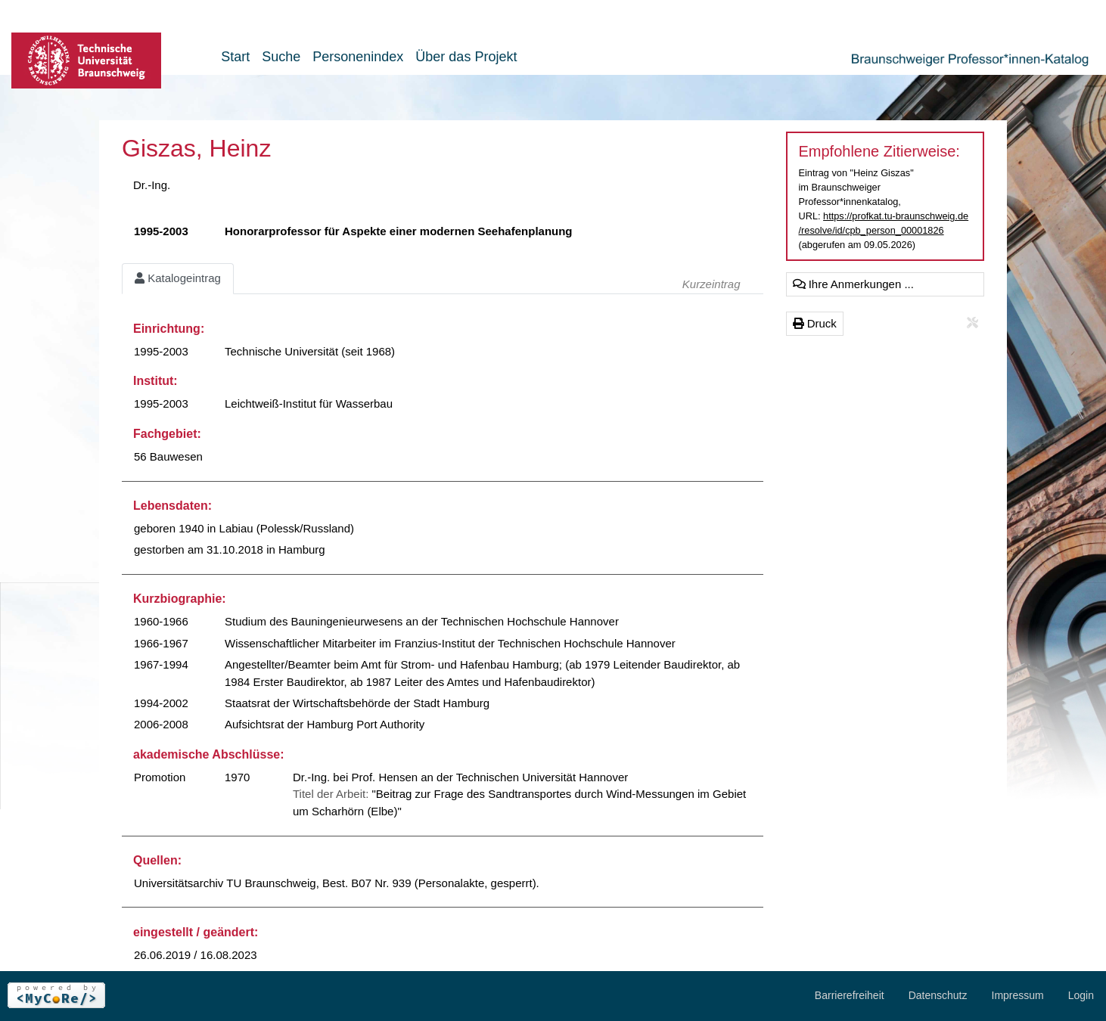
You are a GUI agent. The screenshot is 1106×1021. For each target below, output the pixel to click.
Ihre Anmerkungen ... (853, 284)
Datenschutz (938, 995)
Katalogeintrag (178, 278)
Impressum (1018, 995)
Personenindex (357, 56)
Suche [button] (281, 56)
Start (235, 56)
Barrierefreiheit (849, 995)
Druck (815, 323)
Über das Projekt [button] (466, 56)
